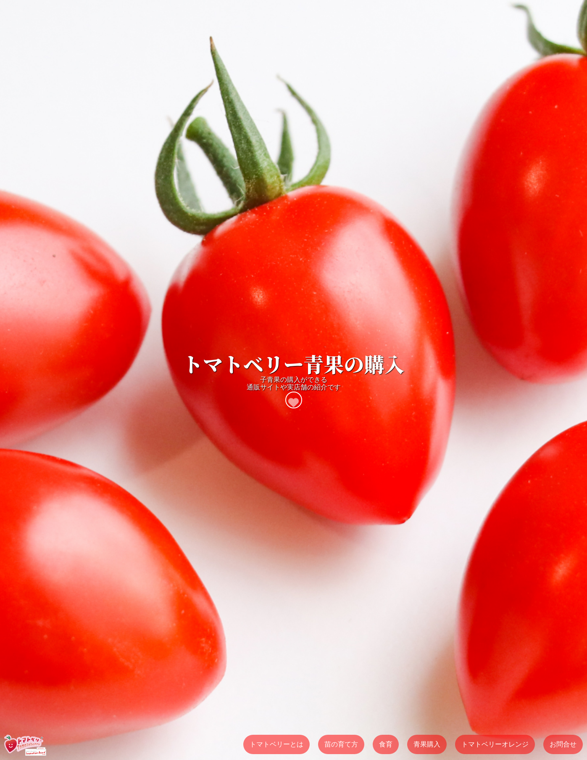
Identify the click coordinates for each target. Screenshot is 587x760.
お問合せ (563, 744)
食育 (385, 744)
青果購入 (426, 744)
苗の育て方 (341, 744)
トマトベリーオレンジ (495, 744)
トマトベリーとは (276, 744)
